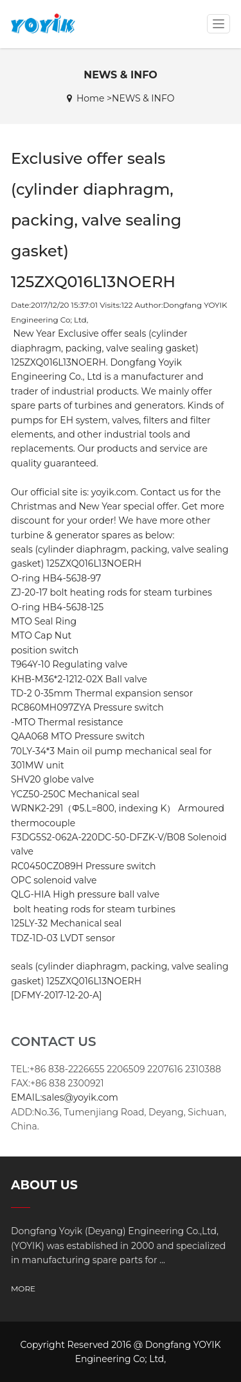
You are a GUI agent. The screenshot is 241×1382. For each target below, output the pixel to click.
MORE (23, 1288)
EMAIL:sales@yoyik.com (64, 1097)
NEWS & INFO (143, 98)
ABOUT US (44, 1185)
